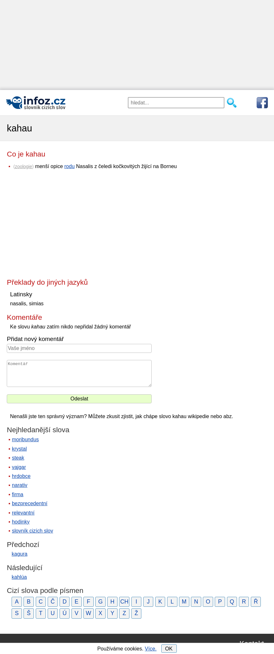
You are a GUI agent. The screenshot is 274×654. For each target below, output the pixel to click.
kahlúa (19, 577)
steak (18, 458)
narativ (19, 485)
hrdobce (21, 476)
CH (124, 601)
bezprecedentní (29, 503)
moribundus (25, 439)
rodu (69, 166)
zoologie (23, 166)
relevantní (23, 512)
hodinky (21, 521)
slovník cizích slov (32, 530)
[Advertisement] (137, 45)
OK (169, 648)
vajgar (19, 467)
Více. (150, 648)
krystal (19, 449)
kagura (19, 554)
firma (18, 494)
